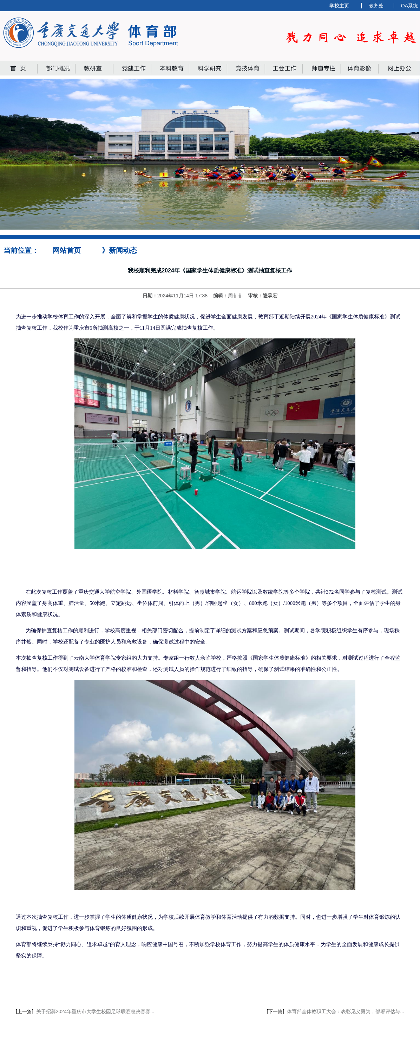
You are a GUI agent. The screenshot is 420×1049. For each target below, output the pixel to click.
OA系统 (409, 5)
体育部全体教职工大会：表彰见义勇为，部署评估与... (345, 1011)
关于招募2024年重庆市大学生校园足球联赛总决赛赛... (95, 1011)
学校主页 (339, 5)
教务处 (376, 5)
